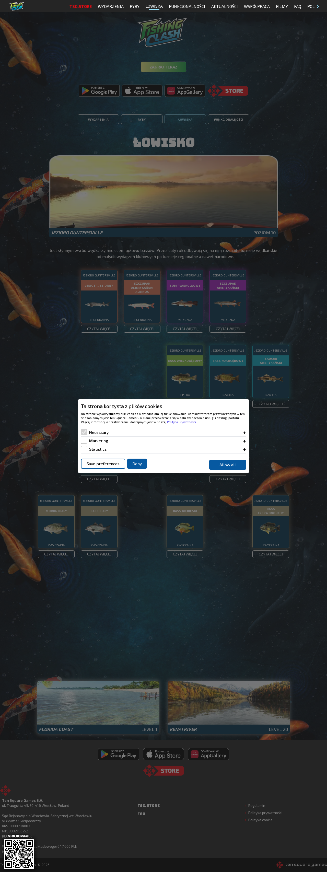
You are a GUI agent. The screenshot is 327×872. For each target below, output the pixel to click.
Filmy (282, 6)
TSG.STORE (80, 6)
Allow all (227, 464)
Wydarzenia (111, 6)
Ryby (134, 6)
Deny (137, 463)
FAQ (297, 6)
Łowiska (154, 7)
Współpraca (257, 6)
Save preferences (103, 463)
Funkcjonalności (187, 6)
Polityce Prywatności (181, 422)
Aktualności (224, 6)
